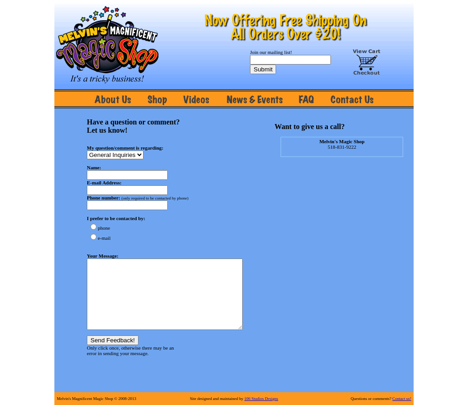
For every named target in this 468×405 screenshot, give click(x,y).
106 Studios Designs (261, 398)
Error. (170, 250)
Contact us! (402, 398)
